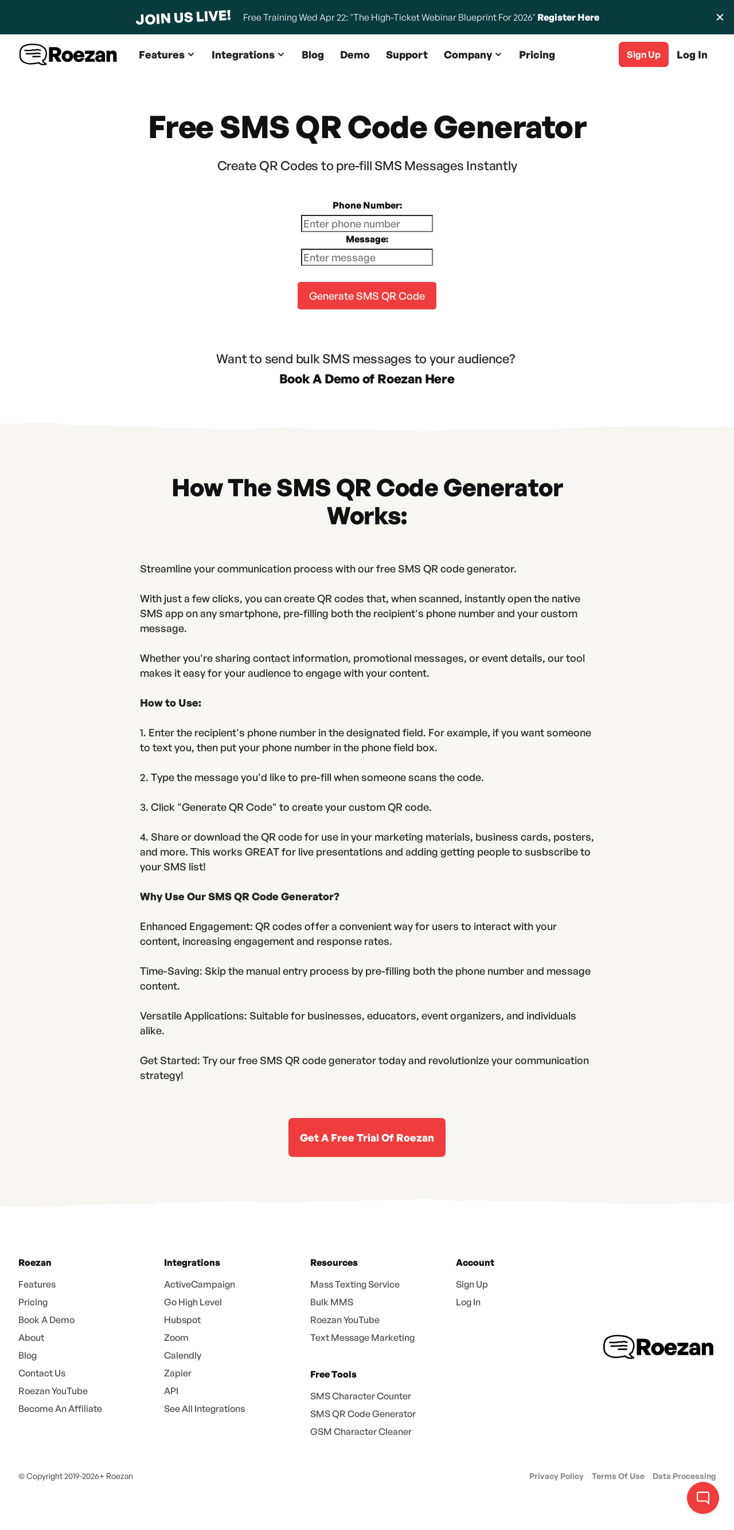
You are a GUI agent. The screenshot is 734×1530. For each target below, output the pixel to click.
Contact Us (41, 1373)
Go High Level (193, 1302)
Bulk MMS (331, 1302)
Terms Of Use (618, 1476)
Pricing (537, 54)
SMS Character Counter (360, 1396)
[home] (68, 54)
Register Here (568, 17)
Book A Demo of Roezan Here (366, 378)
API (171, 1390)
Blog (313, 54)
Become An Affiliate (60, 1408)
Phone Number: (367, 205)
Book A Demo (46, 1319)
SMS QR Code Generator (363, 1413)
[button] (167, 54)
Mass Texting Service (355, 1284)
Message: (367, 239)
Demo (355, 54)
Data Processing (684, 1476)
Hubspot (182, 1319)
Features (37, 1284)
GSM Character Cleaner (361, 1431)
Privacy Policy (556, 1476)
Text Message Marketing (362, 1337)
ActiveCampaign (199, 1284)
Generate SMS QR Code (367, 295)
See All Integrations (204, 1408)
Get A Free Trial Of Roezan (367, 1137)
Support (407, 54)
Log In (692, 54)
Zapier (178, 1373)
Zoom (176, 1337)
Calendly (182, 1355)
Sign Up (472, 1284)
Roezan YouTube (53, 1390)
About (31, 1337)
